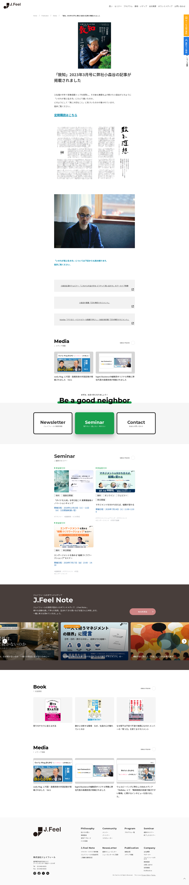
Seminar (94, 423)
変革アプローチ (86, 837)
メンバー (105, 831)
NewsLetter (109, 847)
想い (111, 6)
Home (35, 16)
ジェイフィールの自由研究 (89, 854)
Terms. (153, 874)
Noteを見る (142, 611)
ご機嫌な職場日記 (86, 857)
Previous (4, 641)
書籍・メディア (141, 6)
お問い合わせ (180, 6)
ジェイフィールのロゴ (149, 857)
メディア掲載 (129, 854)
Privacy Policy (146, 874)
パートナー (106, 834)
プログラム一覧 (130, 831)
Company (149, 847)
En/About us (148, 870)
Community (109, 828)
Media (55, 16)
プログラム (128, 6)
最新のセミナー (149, 831)
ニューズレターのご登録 (110, 854)
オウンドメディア (165, 6)
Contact (136, 423)
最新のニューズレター (109, 851)
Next (184, 641)
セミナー (118, 6)
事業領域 (84, 834)
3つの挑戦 (84, 840)
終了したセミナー (149, 834)
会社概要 (152, 6)
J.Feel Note (88, 847)
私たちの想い (85, 831)
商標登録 (147, 861)
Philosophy (87, 828)
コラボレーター (107, 837)
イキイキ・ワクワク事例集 (89, 851)
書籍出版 (127, 851)
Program (130, 828)
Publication (45, 16)
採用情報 (147, 867)
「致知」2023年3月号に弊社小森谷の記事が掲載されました (80, 16)
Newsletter (52, 423)
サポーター (147, 854)
